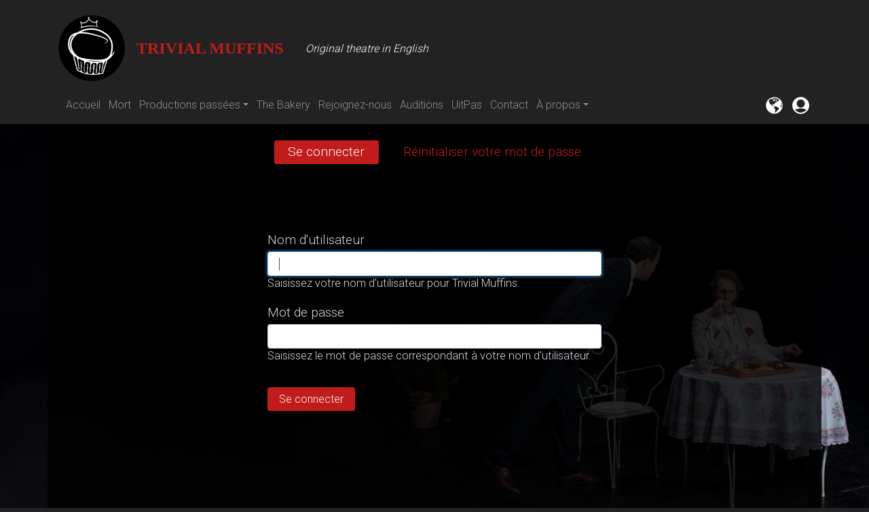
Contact (509, 104)
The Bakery (283, 104)
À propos (558, 104)
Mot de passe (305, 312)
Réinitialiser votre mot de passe (492, 151)
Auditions (421, 104)
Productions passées (189, 104)
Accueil (83, 104)
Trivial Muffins (171, 48)
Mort (120, 104)
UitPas (466, 104)
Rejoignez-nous (355, 104)
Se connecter (332, 153)
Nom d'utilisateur (316, 240)
